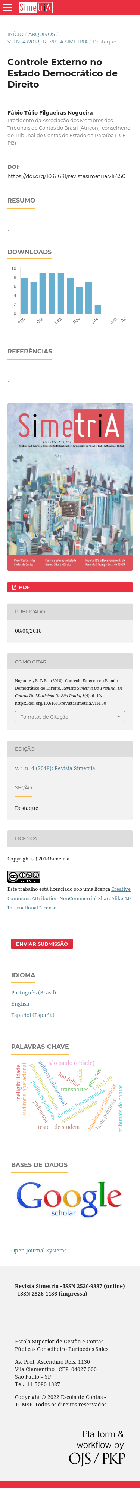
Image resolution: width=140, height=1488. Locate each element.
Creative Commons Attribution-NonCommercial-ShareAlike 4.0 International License (69, 898)
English (20, 1003)
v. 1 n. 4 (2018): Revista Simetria (47, 42)
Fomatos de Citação (44, 717)
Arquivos (41, 34)
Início (15, 34)
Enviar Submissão (42, 944)
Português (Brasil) (33, 992)
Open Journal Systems (38, 1250)
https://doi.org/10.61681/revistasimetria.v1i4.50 (66, 176)
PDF (24, 587)
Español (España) (33, 1014)
